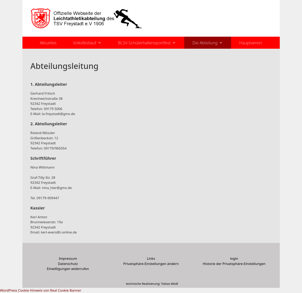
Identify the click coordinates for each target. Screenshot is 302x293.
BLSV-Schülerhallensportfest (151, 43)
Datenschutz (68, 263)
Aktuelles (48, 42)
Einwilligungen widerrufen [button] (68, 268)
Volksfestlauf (91, 43)
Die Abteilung (211, 43)
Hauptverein (250, 42)
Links (151, 258)
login (234, 258)
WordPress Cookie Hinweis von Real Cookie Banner (40, 290)
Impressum (68, 258)
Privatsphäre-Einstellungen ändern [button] (151, 263)
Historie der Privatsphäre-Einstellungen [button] (234, 263)
